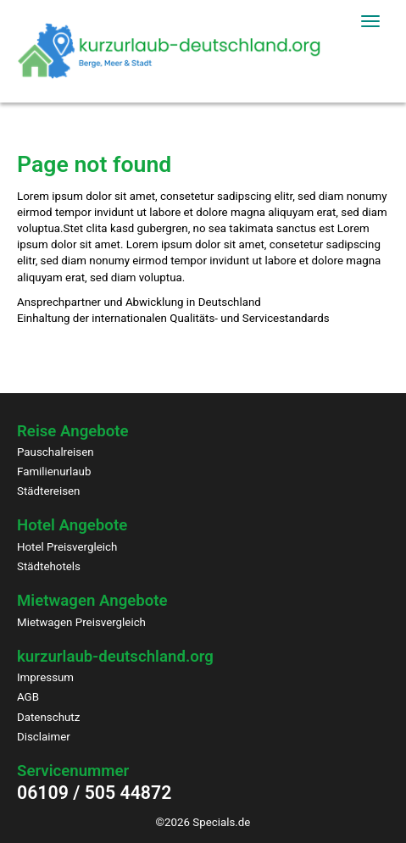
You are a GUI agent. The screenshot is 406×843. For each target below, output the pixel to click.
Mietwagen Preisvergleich (81, 622)
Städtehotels (49, 566)
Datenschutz (48, 717)
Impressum (45, 677)
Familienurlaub (54, 471)
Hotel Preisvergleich (67, 547)
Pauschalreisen (55, 452)
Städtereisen (48, 491)
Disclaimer (43, 736)
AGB (28, 696)
